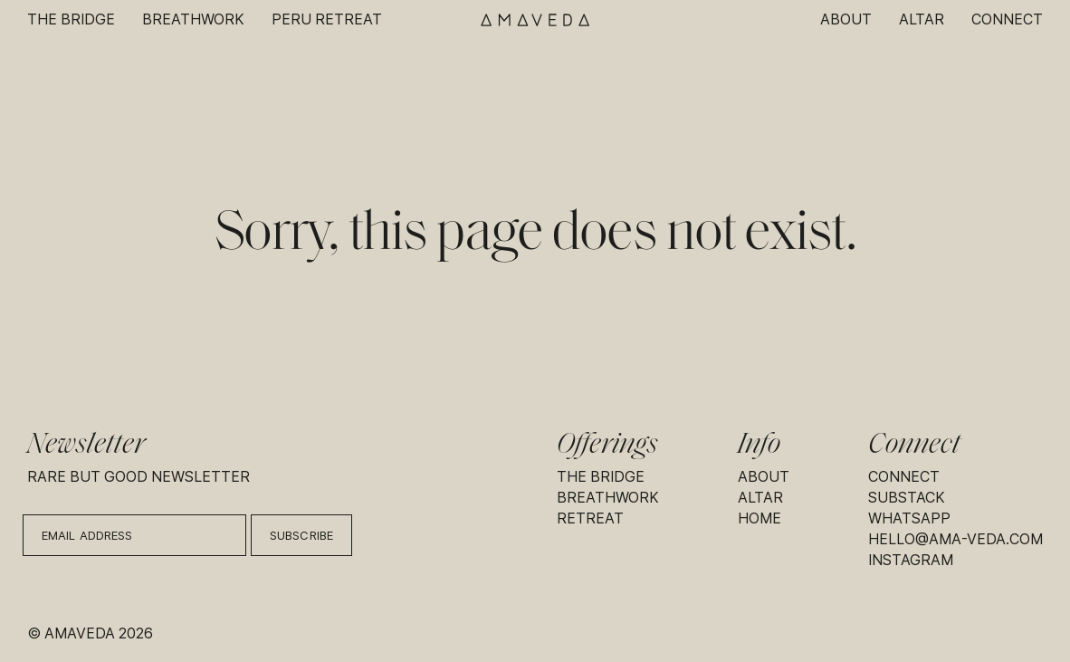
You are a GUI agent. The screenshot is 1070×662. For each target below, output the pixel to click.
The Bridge (71, 19)
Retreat (590, 518)
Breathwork (193, 19)
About (846, 19)
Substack (906, 497)
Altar (921, 19)
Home (759, 518)
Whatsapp (909, 518)
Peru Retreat (327, 19)
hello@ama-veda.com (955, 539)
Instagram (910, 560)
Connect (1007, 19)
